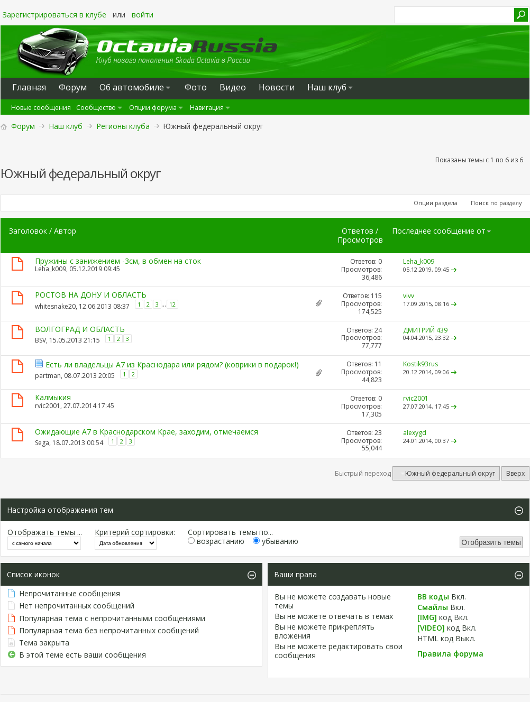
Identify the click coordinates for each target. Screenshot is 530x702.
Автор (65, 231)
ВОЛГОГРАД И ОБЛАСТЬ (80, 329)
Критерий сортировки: (135, 532)
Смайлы (432, 607)
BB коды (433, 597)
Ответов (357, 231)
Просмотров (360, 240)
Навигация (207, 107)
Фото (196, 87)
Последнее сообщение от (442, 231)
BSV (40, 340)
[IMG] (427, 617)
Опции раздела (436, 203)
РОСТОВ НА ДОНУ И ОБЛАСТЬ (91, 295)
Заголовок (28, 231)
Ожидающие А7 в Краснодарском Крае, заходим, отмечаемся (146, 432)
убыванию (275, 541)
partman (48, 375)
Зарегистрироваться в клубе (54, 15)
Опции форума (153, 107)
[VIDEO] (431, 628)
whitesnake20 (55, 306)
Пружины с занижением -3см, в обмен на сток (118, 261)
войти (142, 15)
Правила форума (450, 654)
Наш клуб (326, 87)
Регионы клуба (123, 126)
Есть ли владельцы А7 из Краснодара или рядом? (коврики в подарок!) (172, 364)
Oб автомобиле (131, 87)
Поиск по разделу (496, 203)
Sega (42, 442)
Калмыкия (53, 397)
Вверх (515, 473)
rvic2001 (47, 405)
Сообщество (96, 107)
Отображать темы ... (44, 532)
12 (172, 304)
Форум (23, 126)
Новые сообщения (41, 107)
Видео (233, 87)
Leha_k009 (50, 268)
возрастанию (216, 541)
